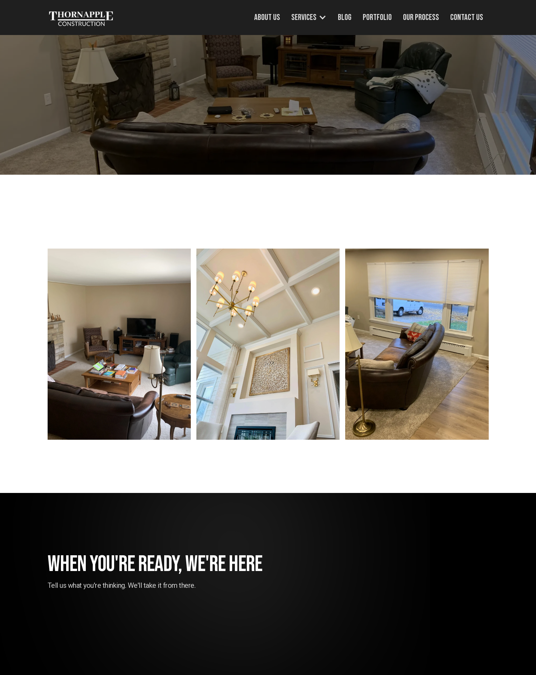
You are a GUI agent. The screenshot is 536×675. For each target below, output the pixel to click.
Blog (344, 17)
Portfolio (377, 17)
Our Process (421, 17)
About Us (267, 17)
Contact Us (466, 17)
